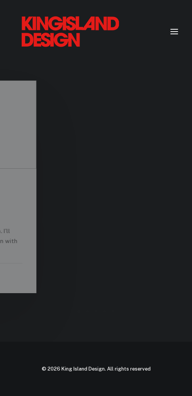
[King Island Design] (71, 31)
